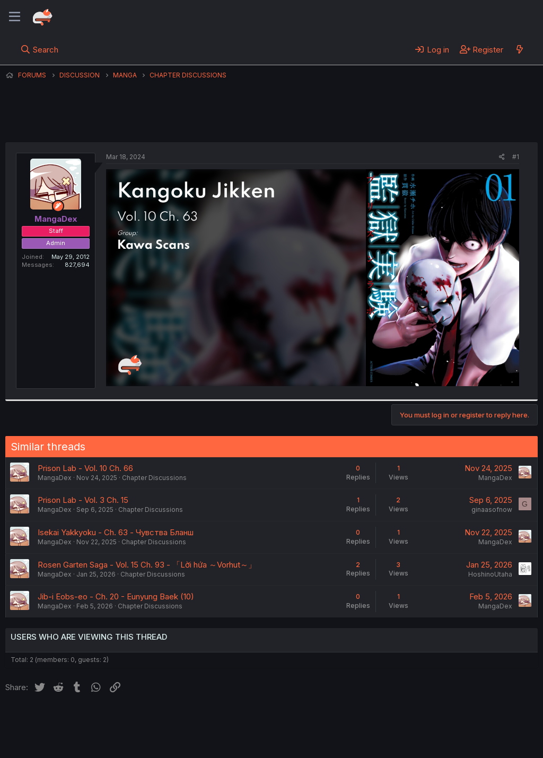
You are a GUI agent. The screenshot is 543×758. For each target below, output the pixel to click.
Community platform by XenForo (450, 734)
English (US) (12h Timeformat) (59, 720)
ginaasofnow (491, 509)
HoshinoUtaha (490, 574)
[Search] (39, 49)
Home (339, 720)
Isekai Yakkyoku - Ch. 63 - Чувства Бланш (116, 532)
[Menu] (14, 17)
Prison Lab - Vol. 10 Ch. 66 (85, 468)
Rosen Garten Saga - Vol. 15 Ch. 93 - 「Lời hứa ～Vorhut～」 (147, 565)
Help (309, 720)
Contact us (144, 720)
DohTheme (436, 743)
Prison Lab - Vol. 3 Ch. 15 (83, 500)
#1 (515, 157)
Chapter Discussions (154, 478)
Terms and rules (202, 720)
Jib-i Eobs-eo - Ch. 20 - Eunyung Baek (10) (116, 596)
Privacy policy (265, 720)
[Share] (502, 157)
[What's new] (519, 49)
